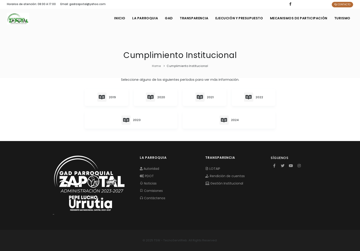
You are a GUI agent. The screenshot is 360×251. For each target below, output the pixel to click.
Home (156, 66)
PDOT (147, 176)
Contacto (342, 4)
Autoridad (149, 168)
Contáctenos (152, 198)
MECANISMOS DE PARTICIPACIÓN (298, 18)
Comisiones (151, 190)
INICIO (119, 18)
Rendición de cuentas (225, 176)
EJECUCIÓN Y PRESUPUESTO (239, 18)
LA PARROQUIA (145, 18)
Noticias (148, 183)
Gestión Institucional (224, 183)
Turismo (342, 18)
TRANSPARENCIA (194, 18)
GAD (169, 18)
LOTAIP (212, 168)
